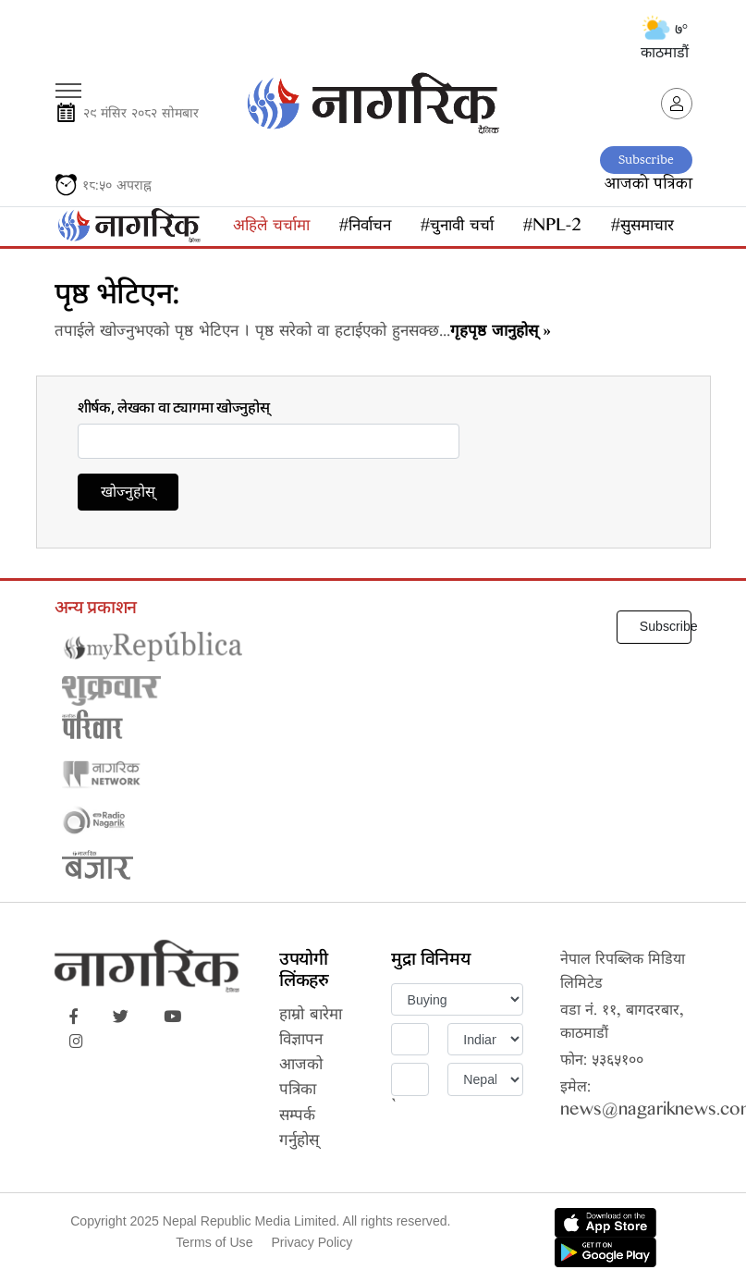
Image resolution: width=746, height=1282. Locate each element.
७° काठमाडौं (665, 41)
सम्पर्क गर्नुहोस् (299, 1130)
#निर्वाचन (365, 228)
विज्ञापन (301, 1042)
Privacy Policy (311, 1242)
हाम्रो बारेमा (310, 1017)
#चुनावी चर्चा (457, 228)
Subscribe (646, 160)
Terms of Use (214, 1242)
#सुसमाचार (642, 228)
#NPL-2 (552, 228)
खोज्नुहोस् (128, 494)
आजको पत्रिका (648, 184)
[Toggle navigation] (67, 84)
